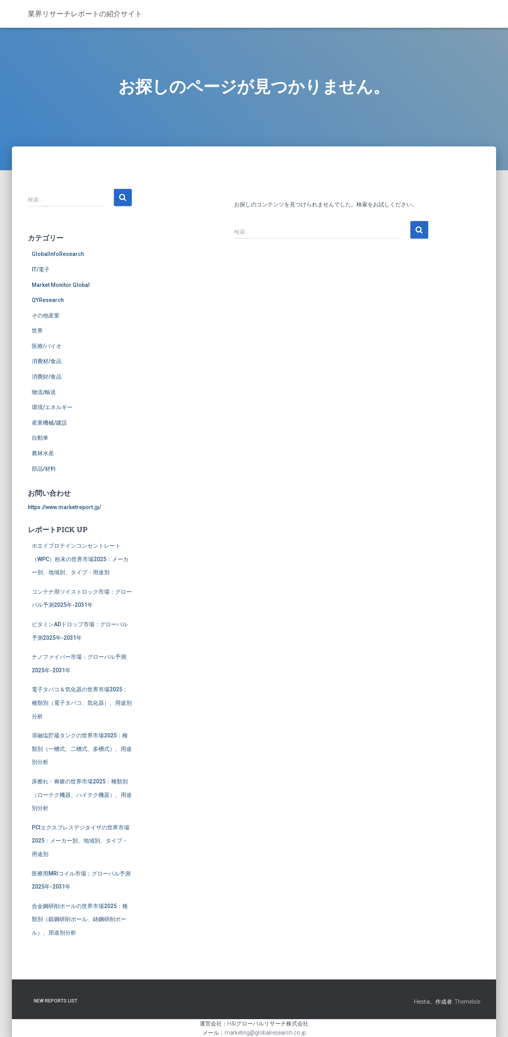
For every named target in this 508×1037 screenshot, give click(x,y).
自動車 (40, 438)
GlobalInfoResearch (58, 254)
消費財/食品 (47, 376)
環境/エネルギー (52, 407)
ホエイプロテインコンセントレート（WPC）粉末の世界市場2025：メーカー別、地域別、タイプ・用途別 (80, 559)
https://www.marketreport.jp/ (64, 507)
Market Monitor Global (61, 285)
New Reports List (55, 1001)
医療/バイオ (47, 346)
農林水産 (43, 453)
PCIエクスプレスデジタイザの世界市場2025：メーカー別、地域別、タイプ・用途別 (80, 840)
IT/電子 (41, 269)
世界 (37, 330)
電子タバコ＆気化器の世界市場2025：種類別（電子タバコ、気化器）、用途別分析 (82, 702)
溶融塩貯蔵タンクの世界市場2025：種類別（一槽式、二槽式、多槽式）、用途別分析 (82, 748)
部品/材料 (44, 469)
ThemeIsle (467, 1002)
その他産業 (46, 315)
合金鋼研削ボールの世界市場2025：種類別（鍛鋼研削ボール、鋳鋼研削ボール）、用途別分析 (80, 919)
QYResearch (48, 300)
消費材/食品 (47, 361)
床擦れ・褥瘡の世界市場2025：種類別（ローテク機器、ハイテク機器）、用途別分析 (82, 794)
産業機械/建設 (49, 422)
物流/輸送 (44, 392)
